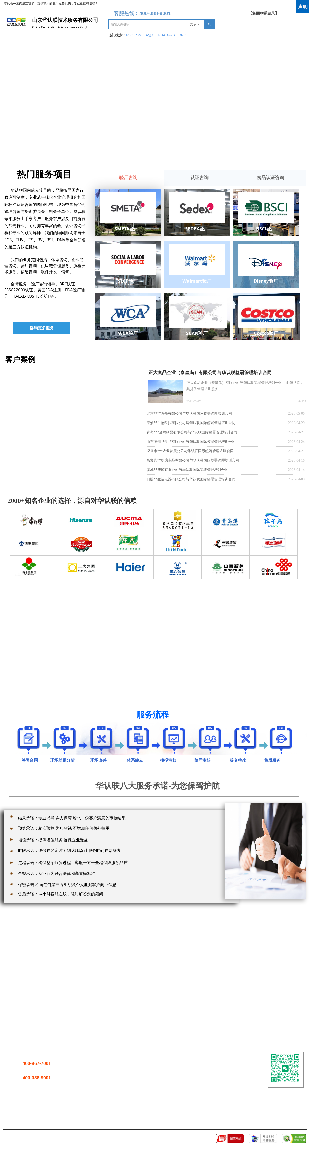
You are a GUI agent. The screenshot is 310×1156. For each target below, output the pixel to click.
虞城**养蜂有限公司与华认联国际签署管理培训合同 (187, 470)
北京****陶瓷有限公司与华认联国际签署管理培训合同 (189, 413)
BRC (182, 35)
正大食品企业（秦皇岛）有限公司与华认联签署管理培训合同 (210, 372)
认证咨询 (199, 177)
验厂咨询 (128, 177)
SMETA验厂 (146, 35)
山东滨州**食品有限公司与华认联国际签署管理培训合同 (191, 442)
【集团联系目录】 (263, 13)
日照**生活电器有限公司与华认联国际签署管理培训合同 (191, 479)
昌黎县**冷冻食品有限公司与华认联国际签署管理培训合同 (193, 460)
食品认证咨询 (270, 177)
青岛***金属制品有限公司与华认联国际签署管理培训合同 (192, 432)
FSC (129, 35)
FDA (162, 35)
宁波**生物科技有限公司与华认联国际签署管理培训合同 (191, 423)
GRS (171, 35)
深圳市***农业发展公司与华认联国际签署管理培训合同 (190, 451)
